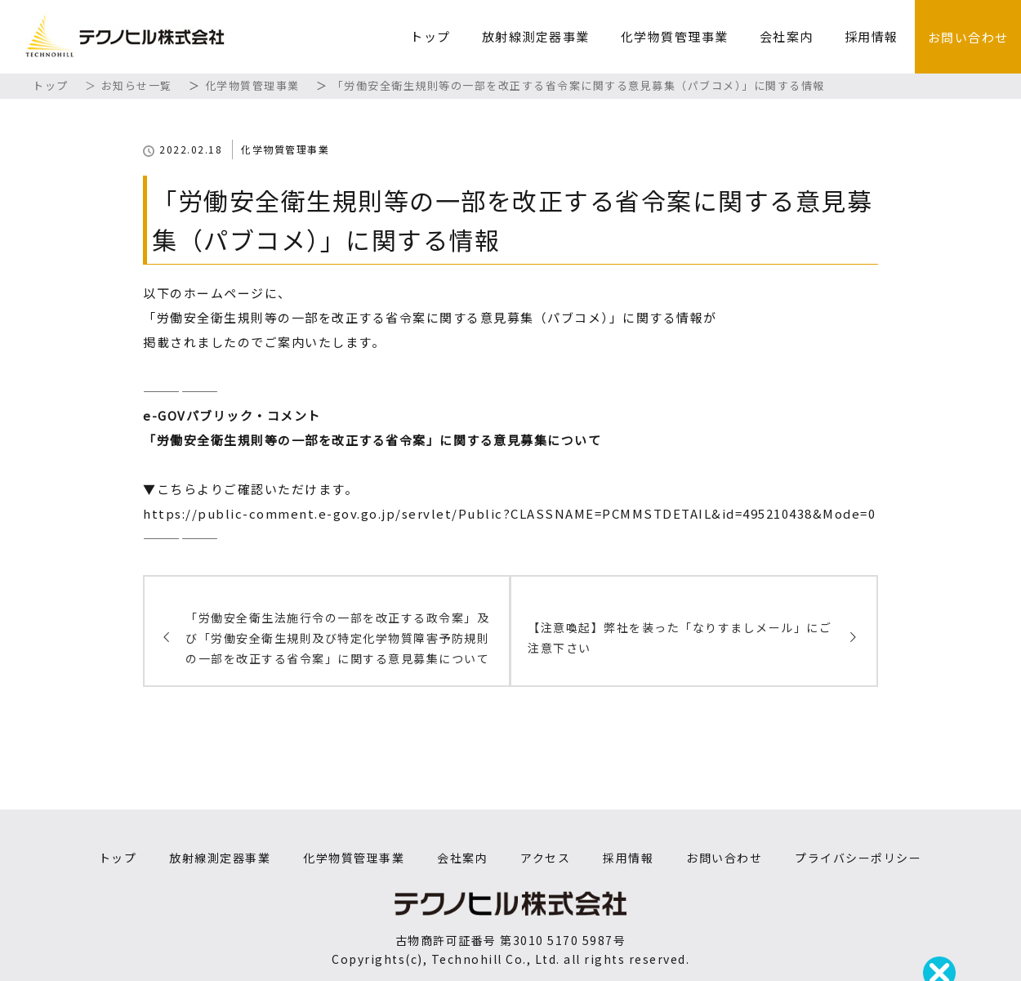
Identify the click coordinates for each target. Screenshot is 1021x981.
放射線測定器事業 (536, 36)
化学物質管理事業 (675, 36)
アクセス (545, 857)
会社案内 (787, 36)
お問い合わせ (968, 37)
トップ (430, 36)
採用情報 (871, 36)
